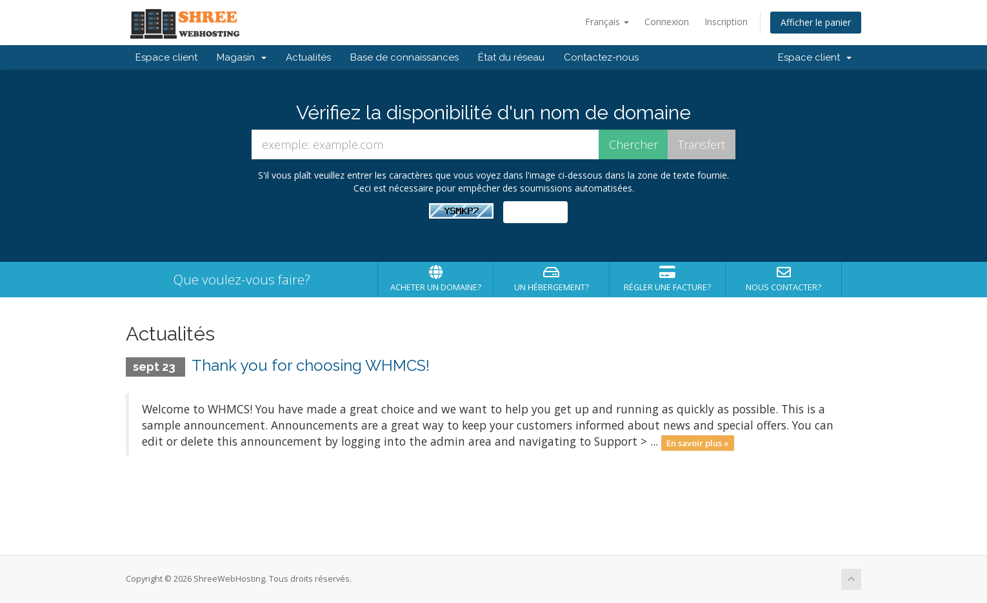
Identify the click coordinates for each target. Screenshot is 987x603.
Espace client (166, 57)
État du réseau (511, 57)
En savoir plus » (697, 442)
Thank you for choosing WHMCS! (311, 365)
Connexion (666, 21)
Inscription (726, 21)
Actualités (308, 57)
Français (607, 21)
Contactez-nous (601, 57)
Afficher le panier (816, 22)
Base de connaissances (404, 57)
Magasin (241, 57)
